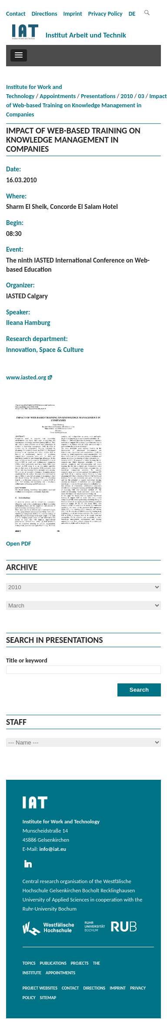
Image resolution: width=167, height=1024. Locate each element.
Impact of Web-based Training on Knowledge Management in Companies (86, 105)
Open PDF (58, 474)
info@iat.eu (52, 849)
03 (141, 96)
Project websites (40, 988)
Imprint (72, 13)
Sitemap (48, 997)
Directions (44, 13)
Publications (53, 963)
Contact (16, 13)
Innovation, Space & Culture (45, 349)
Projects (80, 963)
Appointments (58, 96)
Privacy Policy (105, 13)
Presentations (98, 96)
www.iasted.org (26, 377)
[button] (18, 55)
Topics (29, 963)
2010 (126, 96)
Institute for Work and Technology (34, 91)
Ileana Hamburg (28, 322)
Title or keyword (26, 660)
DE (132, 13)
